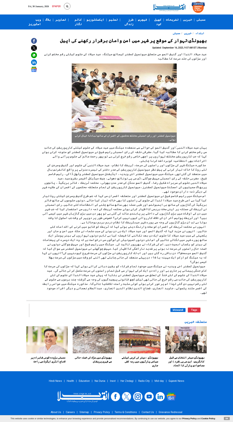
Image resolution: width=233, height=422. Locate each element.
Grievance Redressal (170, 412)
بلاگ (48, 19)
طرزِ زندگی (129, 22)
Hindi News (55, 380)
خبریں (187, 19)
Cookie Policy (208, 418)
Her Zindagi (126, 380)
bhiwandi (178, 309)
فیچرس (142, 19)
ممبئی (201, 19)
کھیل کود (157, 22)
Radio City (144, 380)
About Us (56, 412)
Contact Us (148, 412)
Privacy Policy (102, 412)
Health (70, 380)
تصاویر (60, 19)
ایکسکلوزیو (95, 19)
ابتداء (199, 33)
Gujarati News (176, 380)
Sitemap (84, 412)
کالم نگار (78, 22)
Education (84, 380)
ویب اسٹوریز (34, 22)
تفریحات (172, 19)
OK (227, 418)
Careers (70, 412)
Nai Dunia (99, 380)
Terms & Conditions (126, 412)
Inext (113, 380)
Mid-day (159, 380)
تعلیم (113, 19)
